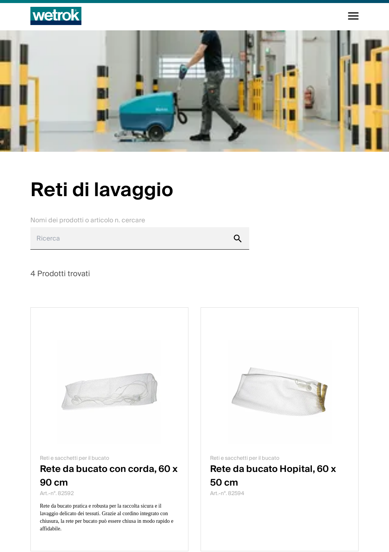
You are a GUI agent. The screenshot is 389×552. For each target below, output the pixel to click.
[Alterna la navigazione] (353, 16)
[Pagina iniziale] (56, 16)
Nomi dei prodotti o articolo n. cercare (87, 220)
